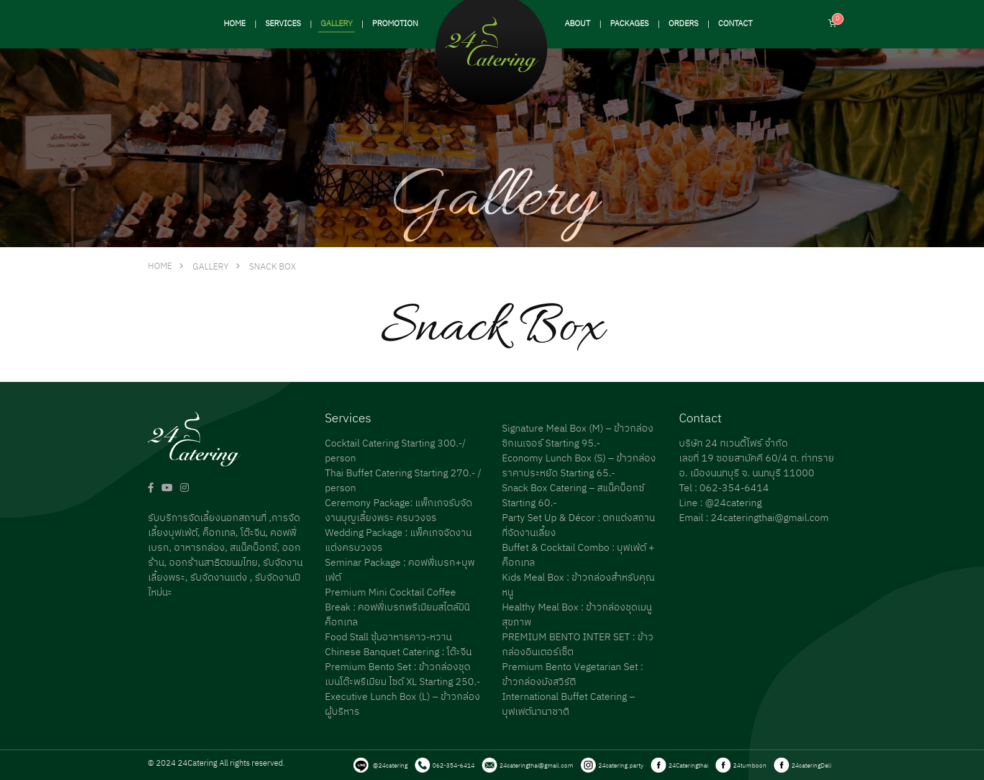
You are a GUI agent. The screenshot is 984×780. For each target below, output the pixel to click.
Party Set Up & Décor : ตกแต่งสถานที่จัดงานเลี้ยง (578, 526)
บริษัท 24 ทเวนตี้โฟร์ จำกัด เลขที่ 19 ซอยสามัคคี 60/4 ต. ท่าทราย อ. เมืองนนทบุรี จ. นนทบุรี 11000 (756, 458)
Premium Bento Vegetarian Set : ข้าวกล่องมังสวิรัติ (572, 675)
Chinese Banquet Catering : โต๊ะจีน (398, 652)
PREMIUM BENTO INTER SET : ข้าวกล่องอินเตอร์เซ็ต (578, 645)
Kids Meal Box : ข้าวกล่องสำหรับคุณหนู (578, 585)
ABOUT (577, 23)
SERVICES (283, 23)
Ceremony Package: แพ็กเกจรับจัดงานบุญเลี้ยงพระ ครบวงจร (398, 511)
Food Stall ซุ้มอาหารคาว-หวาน (388, 637)
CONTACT (735, 23)
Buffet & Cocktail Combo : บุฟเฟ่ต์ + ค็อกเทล (578, 555)
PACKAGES (629, 23)
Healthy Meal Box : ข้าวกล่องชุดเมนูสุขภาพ (577, 615)
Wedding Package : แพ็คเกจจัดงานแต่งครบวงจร (398, 540)
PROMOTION (395, 23)
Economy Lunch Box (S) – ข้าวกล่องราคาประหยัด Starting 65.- (579, 466)
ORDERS (683, 23)
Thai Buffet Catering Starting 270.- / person (403, 481)
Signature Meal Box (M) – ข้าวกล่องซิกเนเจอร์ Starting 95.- (578, 436)
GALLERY (336, 23)
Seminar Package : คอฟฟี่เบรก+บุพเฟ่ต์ (400, 570)
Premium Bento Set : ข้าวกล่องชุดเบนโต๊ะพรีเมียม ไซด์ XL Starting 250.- (402, 675)
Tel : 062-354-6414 (724, 488)
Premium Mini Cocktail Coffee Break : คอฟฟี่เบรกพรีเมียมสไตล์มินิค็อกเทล (397, 607)
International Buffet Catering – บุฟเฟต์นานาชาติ (568, 704)
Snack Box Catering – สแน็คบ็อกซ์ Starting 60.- (573, 496)
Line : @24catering (720, 503)
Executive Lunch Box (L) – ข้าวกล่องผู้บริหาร (402, 704)
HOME (234, 23)
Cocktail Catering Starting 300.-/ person (395, 451)
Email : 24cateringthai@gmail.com (754, 518)
